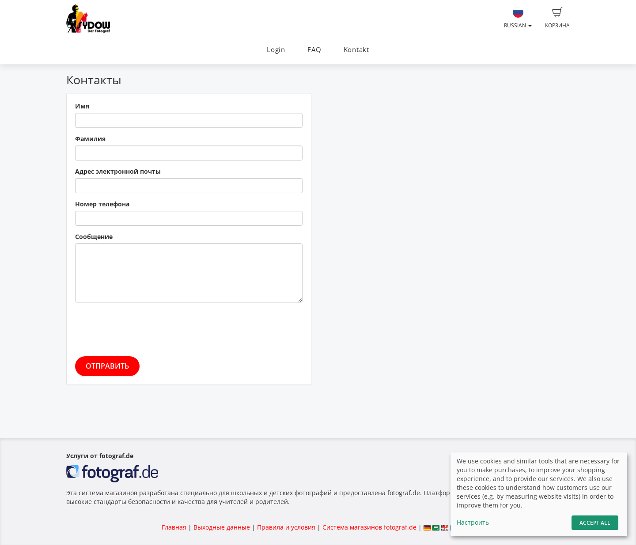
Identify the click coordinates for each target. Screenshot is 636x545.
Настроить (473, 522)
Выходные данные (221, 527)
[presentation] (142, 326)
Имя (82, 106)
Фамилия (90, 138)
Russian (518, 18)
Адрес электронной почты (118, 171)
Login (276, 49)
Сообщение (94, 236)
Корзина (557, 18)
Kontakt (356, 49)
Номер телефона (102, 204)
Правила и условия (286, 527)
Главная (174, 527)
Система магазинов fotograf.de (369, 527)
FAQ (314, 49)
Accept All (594, 522)
